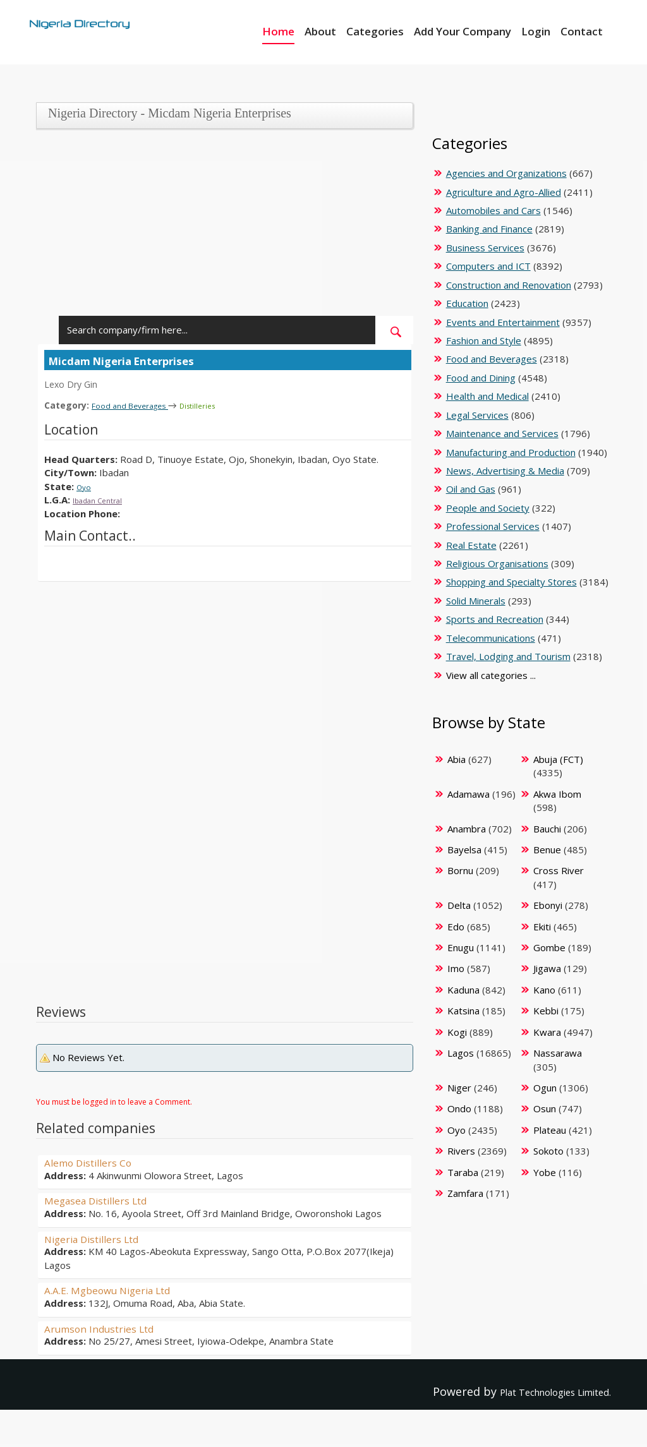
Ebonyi (547, 905)
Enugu (460, 947)
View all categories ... (491, 675)
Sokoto (548, 1150)
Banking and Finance (489, 228)
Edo (455, 926)
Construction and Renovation (508, 285)
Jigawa (547, 968)
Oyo (85, 485)
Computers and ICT (488, 266)
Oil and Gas (470, 489)
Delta (459, 905)
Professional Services (493, 526)
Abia (456, 759)
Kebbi (546, 1010)
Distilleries (217, 405)
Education (467, 303)
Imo (455, 968)
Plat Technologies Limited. (538, 1390)
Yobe (544, 1172)
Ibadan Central (104, 499)
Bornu (460, 870)
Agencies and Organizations (506, 173)
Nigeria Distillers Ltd (100, 1238)
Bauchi (547, 828)
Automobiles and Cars (493, 210)
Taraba (462, 1172)
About (320, 31)
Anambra (466, 828)
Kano (544, 989)
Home (278, 31)
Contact (581, 31)
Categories (375, 31)
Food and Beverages (138, 405)
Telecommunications (490, 638)
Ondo (459, 1108)
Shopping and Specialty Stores (511, 581)
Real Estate (471, 545)
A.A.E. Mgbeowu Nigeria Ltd (118, 1289)
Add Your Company (462, 31)
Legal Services (477, 415)
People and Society (487, 507)
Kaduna (463, 989)
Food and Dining (481, 377)
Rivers (461, 1150)
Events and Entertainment (503, 322)
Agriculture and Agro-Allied (503, 192)
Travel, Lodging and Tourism (508, 656)
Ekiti (542, 926)
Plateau (549, 1130)
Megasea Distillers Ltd (105, 1199)
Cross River (558, 870)
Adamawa (468, 794)
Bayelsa (464, 849)
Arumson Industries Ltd (108, 1327)
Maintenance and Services (502, 433)
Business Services (485, 247)
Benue (547, 849)
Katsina (463, 1010)
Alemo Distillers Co (95, 1161)
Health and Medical (487, 396)
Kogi (457, 1032)
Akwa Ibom (557, 794)
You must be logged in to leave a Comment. (114, 1101)
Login (535, 31)
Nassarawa (557, 1053)
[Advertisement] (221, 227)
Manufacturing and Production (511, 452)
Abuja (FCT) (558, 759)
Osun (544, 1108)
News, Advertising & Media (505, 470)
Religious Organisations (497, 563)
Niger (459, 1087)
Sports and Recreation (494, 619)
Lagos (460, 1053)
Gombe (549, 947)
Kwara (547, 1032)
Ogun (545, 1087)
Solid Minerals (475, 600)
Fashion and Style (483, 340)
